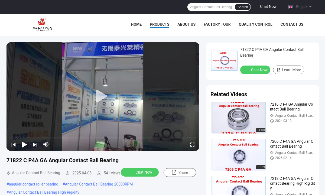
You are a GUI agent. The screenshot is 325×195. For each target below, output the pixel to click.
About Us (186, 24)
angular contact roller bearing (33, 184)
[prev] (13, 144)
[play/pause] (24, 144)
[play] (103, 96)
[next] (35, 144)
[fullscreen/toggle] (192, 144)
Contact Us (292, 24)
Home (136, 24)
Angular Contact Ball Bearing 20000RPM (99, 184)
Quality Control (255, 24)
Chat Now (268, 6)
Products (159, 24)
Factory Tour (217, 24)
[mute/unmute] (46, 144)
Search (243, 7)
